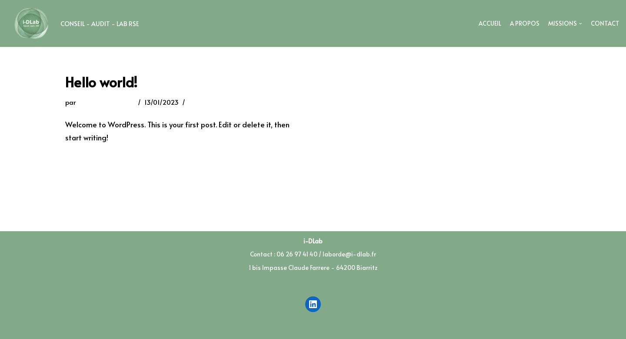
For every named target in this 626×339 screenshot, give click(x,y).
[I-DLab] (73, 23)
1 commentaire (212, 101)
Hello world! (101, 81)
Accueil (490, 23)
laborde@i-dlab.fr (106, 101)
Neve (74, 327)
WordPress (151, 327)
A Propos (524, 23)
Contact (605, 23)
